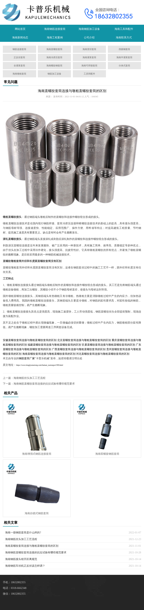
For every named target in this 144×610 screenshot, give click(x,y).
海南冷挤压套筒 (54, 57)
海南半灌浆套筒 (124, 57)
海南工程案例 (55, 37)
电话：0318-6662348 (14, 588)
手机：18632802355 (14, 582)
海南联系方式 (124, 37)
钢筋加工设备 (54, 73)
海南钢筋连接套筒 (54, 29)
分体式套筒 (124, 65)
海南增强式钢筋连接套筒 (36, 453)
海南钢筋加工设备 (89, 29)
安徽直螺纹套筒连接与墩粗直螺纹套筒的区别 (29, 340)
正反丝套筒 (19, 57)
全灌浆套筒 (19, 65)
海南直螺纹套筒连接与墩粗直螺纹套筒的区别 (72, 91)
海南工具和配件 (124, 29)
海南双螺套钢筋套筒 (107, 453)
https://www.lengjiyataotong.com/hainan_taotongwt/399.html (39, 365)
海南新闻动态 (20, 37)
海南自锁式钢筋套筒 (37, 513)
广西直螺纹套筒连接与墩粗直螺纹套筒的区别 (79, 349)
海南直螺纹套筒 (54, 49)
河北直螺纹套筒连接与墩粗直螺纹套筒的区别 (102, 353)
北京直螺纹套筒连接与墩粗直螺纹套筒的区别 (84, 340)
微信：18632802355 (14, 593)
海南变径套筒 (89, 49)
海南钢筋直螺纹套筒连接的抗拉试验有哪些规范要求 (44, 383)
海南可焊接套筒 (89, 65)
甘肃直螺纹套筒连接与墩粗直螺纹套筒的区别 (108, 344)
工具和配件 (89, 73)
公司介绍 (89, 37)
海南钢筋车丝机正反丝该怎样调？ (25, 565)
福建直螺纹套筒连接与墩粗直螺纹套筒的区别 (54, 344)
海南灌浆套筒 (89, 57)
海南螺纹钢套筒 (54, 65)
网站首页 (20, 29)
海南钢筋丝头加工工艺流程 (29, 378)
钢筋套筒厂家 (27, 358)
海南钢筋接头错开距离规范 (21, 559)
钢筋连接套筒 (19, 49)
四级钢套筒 (124, 49)
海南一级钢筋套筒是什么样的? (23, 532)
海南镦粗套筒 (19, 73)
